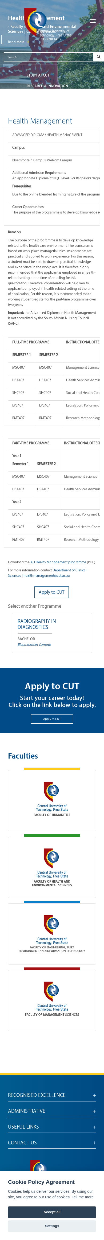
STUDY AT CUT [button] (38, 75)
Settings (52, 1226)
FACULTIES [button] (35, 97)
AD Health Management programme (58, 562)
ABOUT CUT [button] (36, 108)
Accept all (52, 1212)
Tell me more (83, 1197)
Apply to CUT (52, 719)
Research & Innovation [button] (47, 86)
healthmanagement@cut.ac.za (46, 576)
